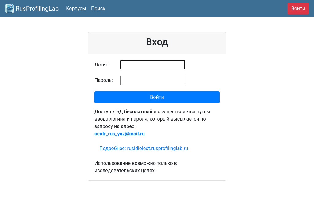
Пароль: (103, 80)
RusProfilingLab (32, 8)
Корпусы (76, 8)
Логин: (102, 65)
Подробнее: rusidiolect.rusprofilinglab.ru (143, 148)
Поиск (98, 8)
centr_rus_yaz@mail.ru (119, 134)
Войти (298, 8)
